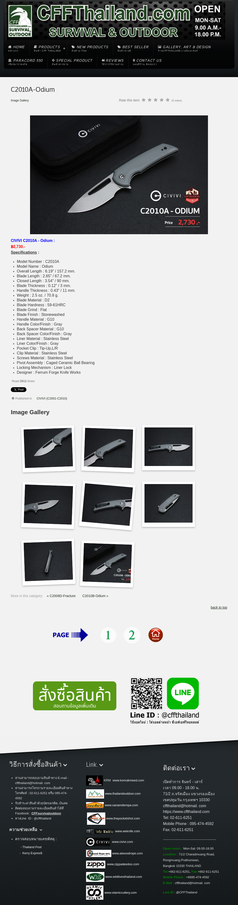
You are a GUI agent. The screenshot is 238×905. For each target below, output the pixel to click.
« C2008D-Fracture (62, 596)
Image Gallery (20, 100)
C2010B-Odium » (95, 596)
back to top (219, 607)
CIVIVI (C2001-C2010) (52, 398)
